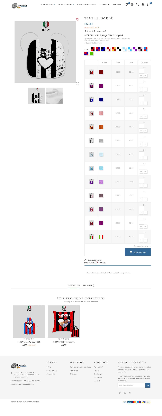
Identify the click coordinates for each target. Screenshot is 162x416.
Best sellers (50, 374)
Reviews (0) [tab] (88, 285)
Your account (101, 362)
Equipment (105, 4)
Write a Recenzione (94, 260)
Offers (48, 367)
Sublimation (48, 4)
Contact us (74, 370)
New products (51, 370)
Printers (117, 4)
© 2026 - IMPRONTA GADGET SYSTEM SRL (25, 402)
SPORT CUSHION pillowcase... (64, 342)
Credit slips (98, 374)
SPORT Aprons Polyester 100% (29, 342)
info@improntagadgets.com (23, 384)
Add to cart (137, 252)
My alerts (97, 381)
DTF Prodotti (66, 4)
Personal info (99, 367)
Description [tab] (74, 285)
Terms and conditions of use (80, 367)
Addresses (98, 377)
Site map (73, 374)
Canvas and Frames (86, 4)
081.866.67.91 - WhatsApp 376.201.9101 (26, 381)
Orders (96, 370)
